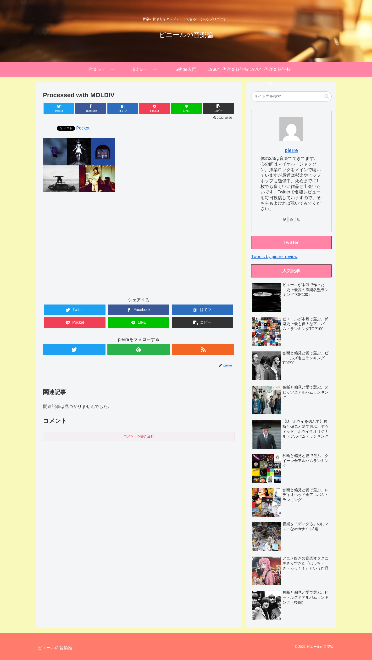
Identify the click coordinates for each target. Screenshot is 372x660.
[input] (291, 96)
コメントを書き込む (139, 436)
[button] (326, 96)
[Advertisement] (138, 248)
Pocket (82, 128)
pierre (291, 150)
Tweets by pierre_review (274, 256)
